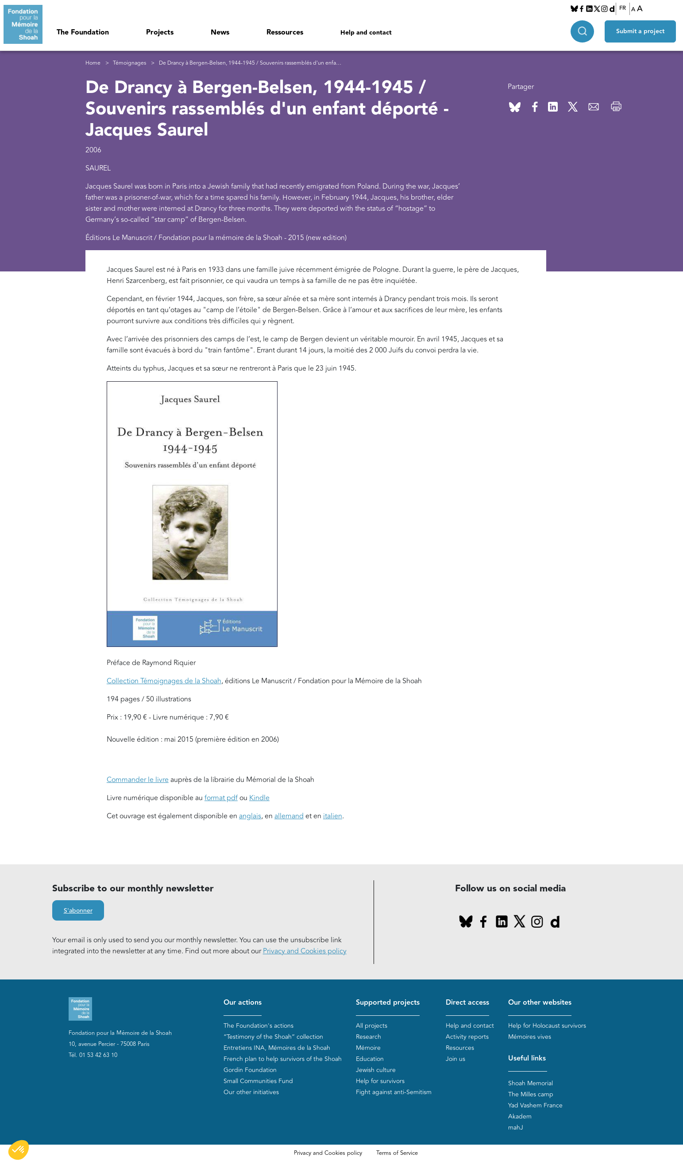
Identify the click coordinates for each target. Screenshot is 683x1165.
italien (332, 816)
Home (92, 63)
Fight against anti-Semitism (394, 1092)
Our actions (243, 1002)
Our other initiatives (251, 1092)
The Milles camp (530, 1094)
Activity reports (467, 1036)
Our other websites (539, 1002)
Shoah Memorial (530, 1083)
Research (368, 1036)
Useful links (527, 1058)
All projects (371, 1025)
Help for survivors (380, 1081)
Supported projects (388, 1002)
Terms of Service (397, 1153)
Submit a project (640, 31)
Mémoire (368, 1048)
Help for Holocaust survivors (547, 1025)
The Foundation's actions (258, 1025)
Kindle (259, 798)
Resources (460, 1048)
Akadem (520, 1116)
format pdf (221, 798)
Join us (455, 1059)
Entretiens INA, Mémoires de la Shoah (277, 1048)
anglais (250, 816)
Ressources (284, 32)
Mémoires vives (529, 1036)
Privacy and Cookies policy (305, 951)
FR (622, 8)
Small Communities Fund (258, 1081)
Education (370, 1059)
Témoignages (129, 63)
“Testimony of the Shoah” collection (273, 1036)
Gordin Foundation (250, 1070)
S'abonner (78, 911)
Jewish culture (376, 1070)
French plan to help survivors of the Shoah (283, 1059)
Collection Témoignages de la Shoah (164, 681)
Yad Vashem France (535, 1105)
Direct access (467, 1002)
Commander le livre (138, 779)
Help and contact (366, 33)
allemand (289, 816)
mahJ (515, 1127)
